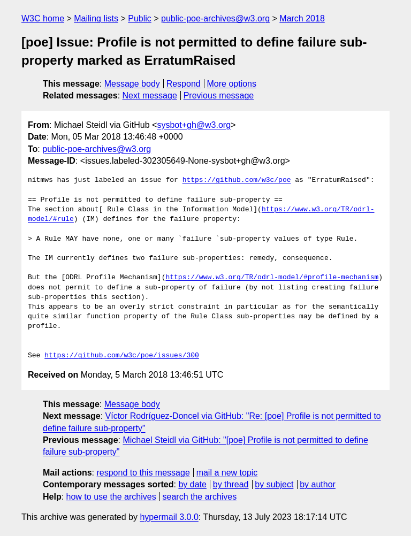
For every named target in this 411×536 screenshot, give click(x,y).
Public (139, 18)
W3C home (42, 18)
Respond (183, 83)
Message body (132, 83)
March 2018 (302, 18)
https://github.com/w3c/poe (236, 180)
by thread (231, 484)
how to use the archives (111, 496)
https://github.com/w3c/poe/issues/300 (121, 356)
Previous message (219, 95)
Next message (150, 95)
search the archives (200, 496)
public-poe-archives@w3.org (215, 18)
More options (232, 83)
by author (318, 484)
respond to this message (142, 472)
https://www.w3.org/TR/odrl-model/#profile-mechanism (271, 277)
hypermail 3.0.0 (169, 517)
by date (192, 484)
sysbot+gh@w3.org (194, 124)
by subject (274, 484)
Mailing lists (96, 18)
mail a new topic (227, 472)
